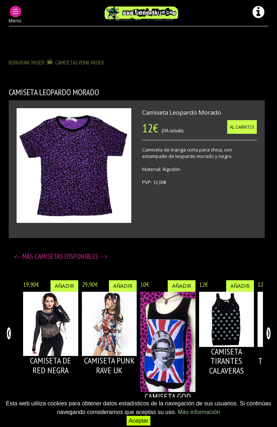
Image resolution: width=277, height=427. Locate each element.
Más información (199, 412)
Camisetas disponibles (67, 256)
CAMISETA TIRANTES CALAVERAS (226, 361)
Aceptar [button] (138, 421)
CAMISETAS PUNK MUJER (79, 62)
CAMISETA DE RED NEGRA (50, 365)
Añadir (64, 285)
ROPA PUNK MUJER (26, 62)
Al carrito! (242, 127)
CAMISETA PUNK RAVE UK (109, 365)
